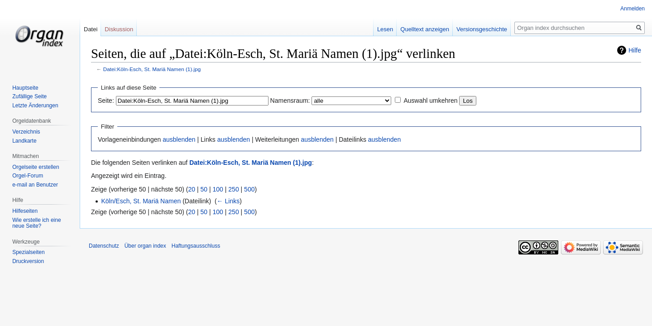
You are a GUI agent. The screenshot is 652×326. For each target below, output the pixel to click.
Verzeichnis (26, 132)
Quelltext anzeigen (424, 29)
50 (204, 189)
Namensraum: (290, 100)
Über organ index (145, 246)
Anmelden (632, 8)
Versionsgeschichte (481, 29)
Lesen (385, 29)
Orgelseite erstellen (35, 167)
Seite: (106, 100)
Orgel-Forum (27, 176)
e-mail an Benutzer (35, 185)
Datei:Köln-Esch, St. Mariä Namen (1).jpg (152, 69)
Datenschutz (104, 246)
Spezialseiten (28, 252)
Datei (90, 29)
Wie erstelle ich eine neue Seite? (36, 223)
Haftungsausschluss (196, 246)
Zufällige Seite (29, 96)
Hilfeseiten (25, 211)
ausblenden (179, 139)
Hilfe (634, 50)
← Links (228, 201)
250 (233, 189)
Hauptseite (25, 88)
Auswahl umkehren (430, 100)
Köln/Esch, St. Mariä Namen (141, 201)
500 (249, 189)
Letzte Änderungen (35, 105)
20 (192, 189)
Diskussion (119, 29)
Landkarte (24, 141)
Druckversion (28, 261)
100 (218, 189)
